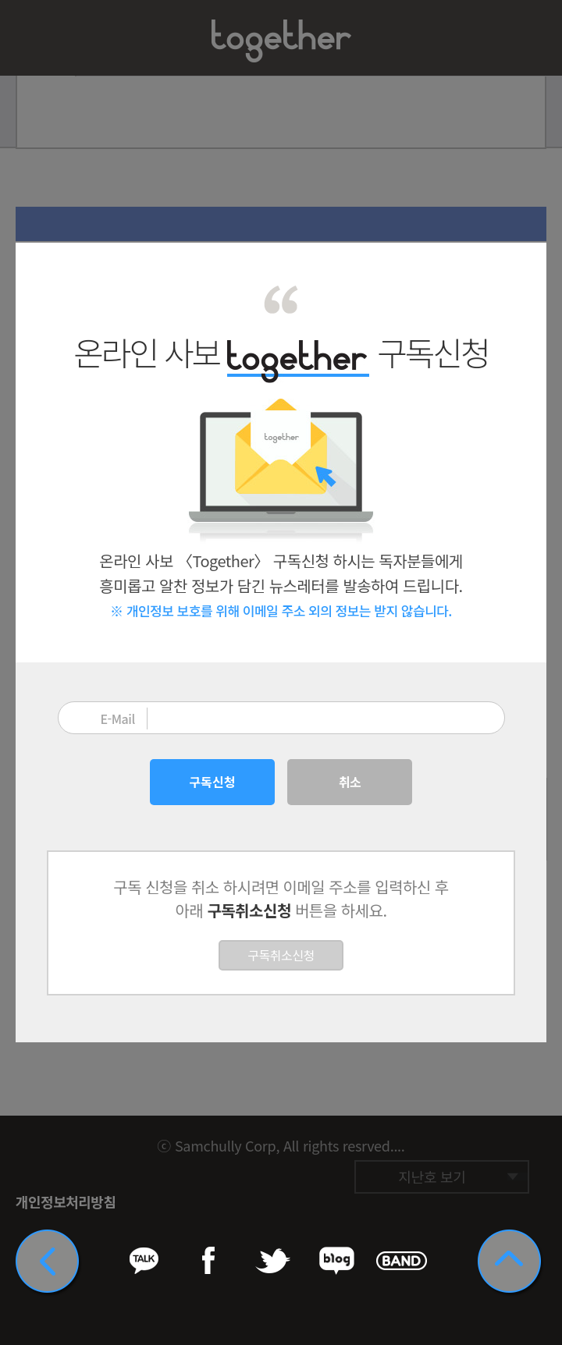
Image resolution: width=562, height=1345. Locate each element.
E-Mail (118, 718)
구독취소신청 (280, 955)
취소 (350, 781)
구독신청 (213, 781)
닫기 (524, 265)
